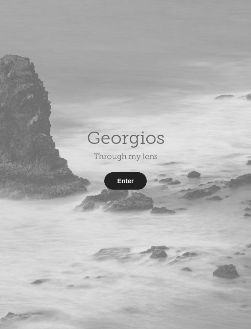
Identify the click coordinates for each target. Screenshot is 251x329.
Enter (125, 181)
